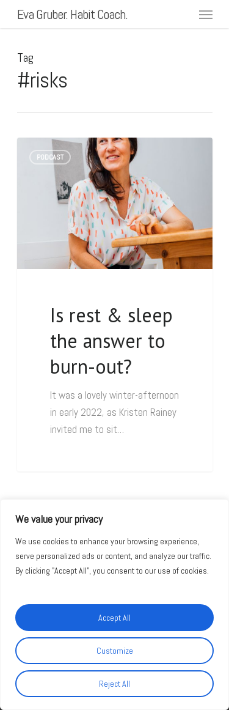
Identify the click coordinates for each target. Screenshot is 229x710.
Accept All (114, 617)
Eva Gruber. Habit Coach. (72, 14)
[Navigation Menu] (206, 14)
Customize (114, 650)
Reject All (114, 683)
